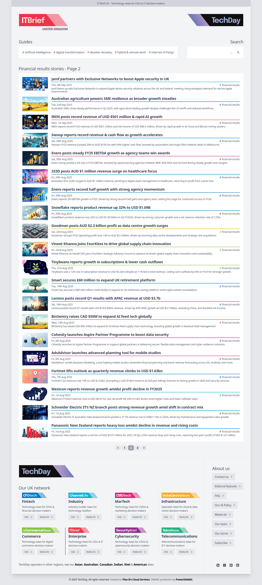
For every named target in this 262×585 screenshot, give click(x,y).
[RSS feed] (237, 565)
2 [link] (131, 448)
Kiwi (127, 564)
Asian (79, 564)
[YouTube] (231, 565)
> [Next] (144, 448)
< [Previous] (118, 448)
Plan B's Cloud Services (136, 579)
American (140, 564)
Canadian (106, 564)
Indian (118, 564)
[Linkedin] (218, 565)
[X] (224, 565)
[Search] (212, 52)
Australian (91, 564)
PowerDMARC (184, 579)
